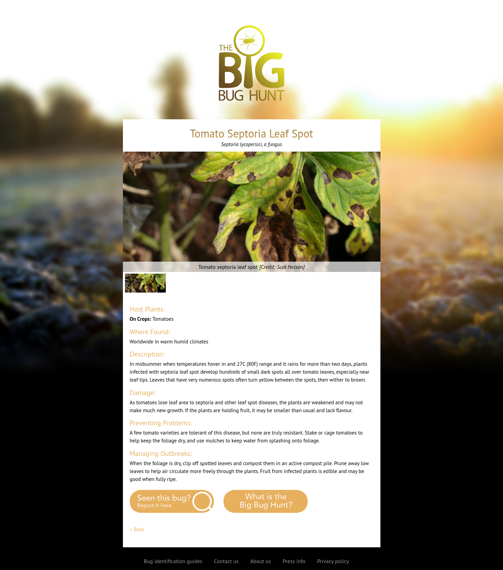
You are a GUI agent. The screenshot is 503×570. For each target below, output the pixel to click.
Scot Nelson (290, 266)
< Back (137, 529)
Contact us (226, 561)
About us (260, 561)
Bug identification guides (173, 561)
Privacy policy (333, 561)
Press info (294, 561)
